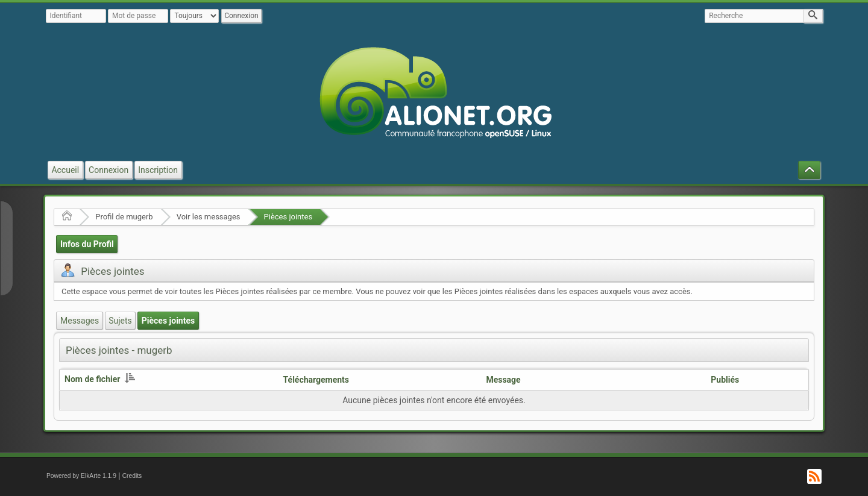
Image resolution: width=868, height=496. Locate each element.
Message (503, 380)
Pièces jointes (288, 216)
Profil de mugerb (124, 216)
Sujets (120, 320)
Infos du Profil (87, 244)
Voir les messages (209, 216)
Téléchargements (316, 380)
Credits (132, 475)
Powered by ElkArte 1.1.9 (81, 475)
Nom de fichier (99, 379)
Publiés (725, 380)
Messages (79, 320)
